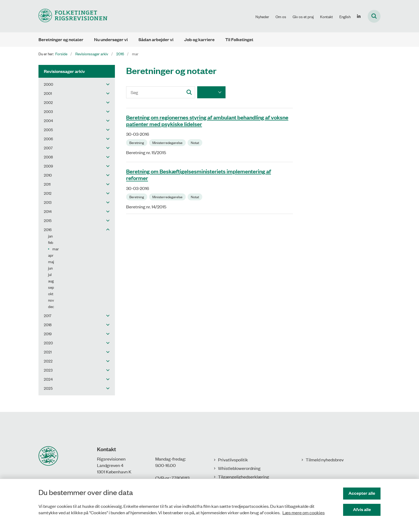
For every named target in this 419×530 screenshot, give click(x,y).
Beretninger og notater (60, 39)
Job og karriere (199, 39)
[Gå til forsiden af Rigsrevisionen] (72, 16)
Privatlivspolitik (233, 459)
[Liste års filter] (211, 92)
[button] (106, 84)
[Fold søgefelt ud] (374, 16)
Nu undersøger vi (111, 39)
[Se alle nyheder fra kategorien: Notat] (195, 142)
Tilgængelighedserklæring (243, 477)
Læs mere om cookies (303, 512)
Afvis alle (362, 509)
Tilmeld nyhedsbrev (325, 459)
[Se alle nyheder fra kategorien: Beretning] (137, 142)
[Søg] (160, 92)
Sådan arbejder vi (155, 39)
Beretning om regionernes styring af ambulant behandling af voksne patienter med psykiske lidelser (207, 120)
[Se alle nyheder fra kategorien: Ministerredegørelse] (168, 142)
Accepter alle (361, 493)
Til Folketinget (239, 39)
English (345, 16)
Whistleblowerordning (239, 468)
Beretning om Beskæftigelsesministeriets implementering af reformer (198, 174)
